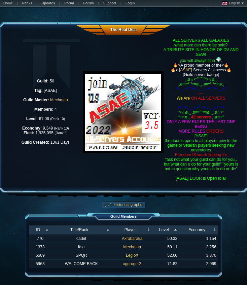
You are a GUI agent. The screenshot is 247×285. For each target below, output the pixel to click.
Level (164, 229)
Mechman (59, 100)
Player (130, 229)
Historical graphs (127, 205)
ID (38, 229)
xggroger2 (132, 263)
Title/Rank (79, 229)
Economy (196, 229)
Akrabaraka (132, 238)
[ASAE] (185, 70)
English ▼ (233, 3)
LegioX (132, 255)
